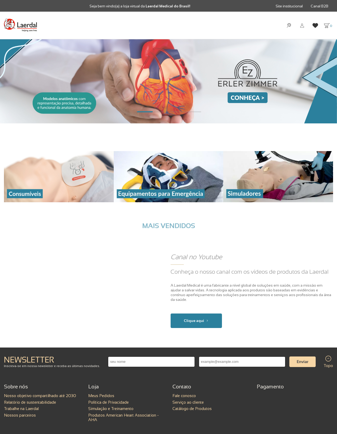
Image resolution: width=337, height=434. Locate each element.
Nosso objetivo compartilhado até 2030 (40, 395)
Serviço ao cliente (188, 402)
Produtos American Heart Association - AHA (123, 417)
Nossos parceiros (20, 415)
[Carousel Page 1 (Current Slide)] (145, 111)
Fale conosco (184, 395)
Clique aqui (196, 321)
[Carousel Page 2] (160, 111)
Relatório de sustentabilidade (30, 402)
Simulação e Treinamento (110, 408)
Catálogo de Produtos (192, 408)
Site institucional (289, 6)
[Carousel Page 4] (192, 111)
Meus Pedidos (101, 395)
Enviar (303, 361)
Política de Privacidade (108, 402)
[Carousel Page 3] (176, 111)
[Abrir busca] (289, 25)
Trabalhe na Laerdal (21, 408)
